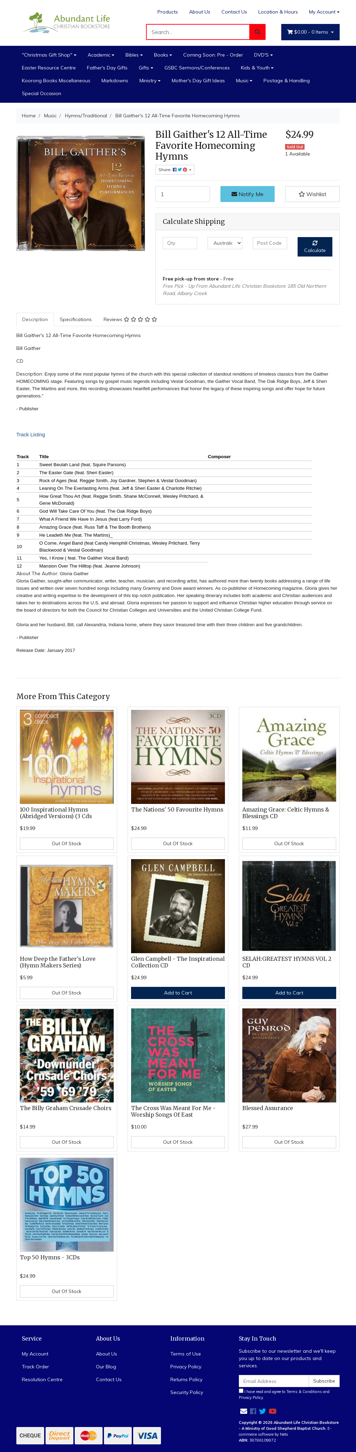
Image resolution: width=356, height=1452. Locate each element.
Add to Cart (178, 993)
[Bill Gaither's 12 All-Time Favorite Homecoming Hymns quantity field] (182, 194)
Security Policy (186, 1392)
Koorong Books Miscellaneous (56, 80)
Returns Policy (186, 1379)
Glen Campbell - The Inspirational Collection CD (178, 962)
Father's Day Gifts (107, 68)
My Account (35, 1354)
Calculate (315, 247)
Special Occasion (41, 93)
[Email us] (243, 1411)
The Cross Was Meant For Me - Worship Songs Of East (173, 1111)
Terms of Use (185, 1354)
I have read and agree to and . (284, 1394)
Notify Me (248, 194)
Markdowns (115, 80)
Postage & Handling (287, 80)
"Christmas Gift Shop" (47, 55)
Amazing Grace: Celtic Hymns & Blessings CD (285, 813)
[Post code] (270, 243)
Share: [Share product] (173, 169)
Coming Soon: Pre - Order (213, 55)
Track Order (35, 1366)
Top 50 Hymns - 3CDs (50, 1257)
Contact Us (234, 12)
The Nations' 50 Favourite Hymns (177, 809)
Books (161, 55)
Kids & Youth (255, 68)
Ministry (147, 80)
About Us (199, 12)
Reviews (130, 319)
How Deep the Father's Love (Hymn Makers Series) (58, 962)
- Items (308, 32)
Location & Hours (278, 12)
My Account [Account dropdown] (322, 12)
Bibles (132, 55)
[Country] (225, 243)
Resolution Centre (42, 1379)
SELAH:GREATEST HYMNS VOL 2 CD (286, 962)
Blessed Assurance (267, 1108)
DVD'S (261, 55)
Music (242, 80)
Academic (99, 55)
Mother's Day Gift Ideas (198, 80)
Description (35, 319)
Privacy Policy (185, 1366)
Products (167, 12)
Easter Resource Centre (49, 68)
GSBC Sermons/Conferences (197, 68)
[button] (312, 194)
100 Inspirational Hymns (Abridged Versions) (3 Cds (56, 813)
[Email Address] (274, 1381)
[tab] (35, 319)
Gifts (144, 68)
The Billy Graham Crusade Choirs (65, 1108)
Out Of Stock (66, 843)
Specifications (76, 319)
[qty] (180, 243)
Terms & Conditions (304, 1391)
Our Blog (106, 1366)
